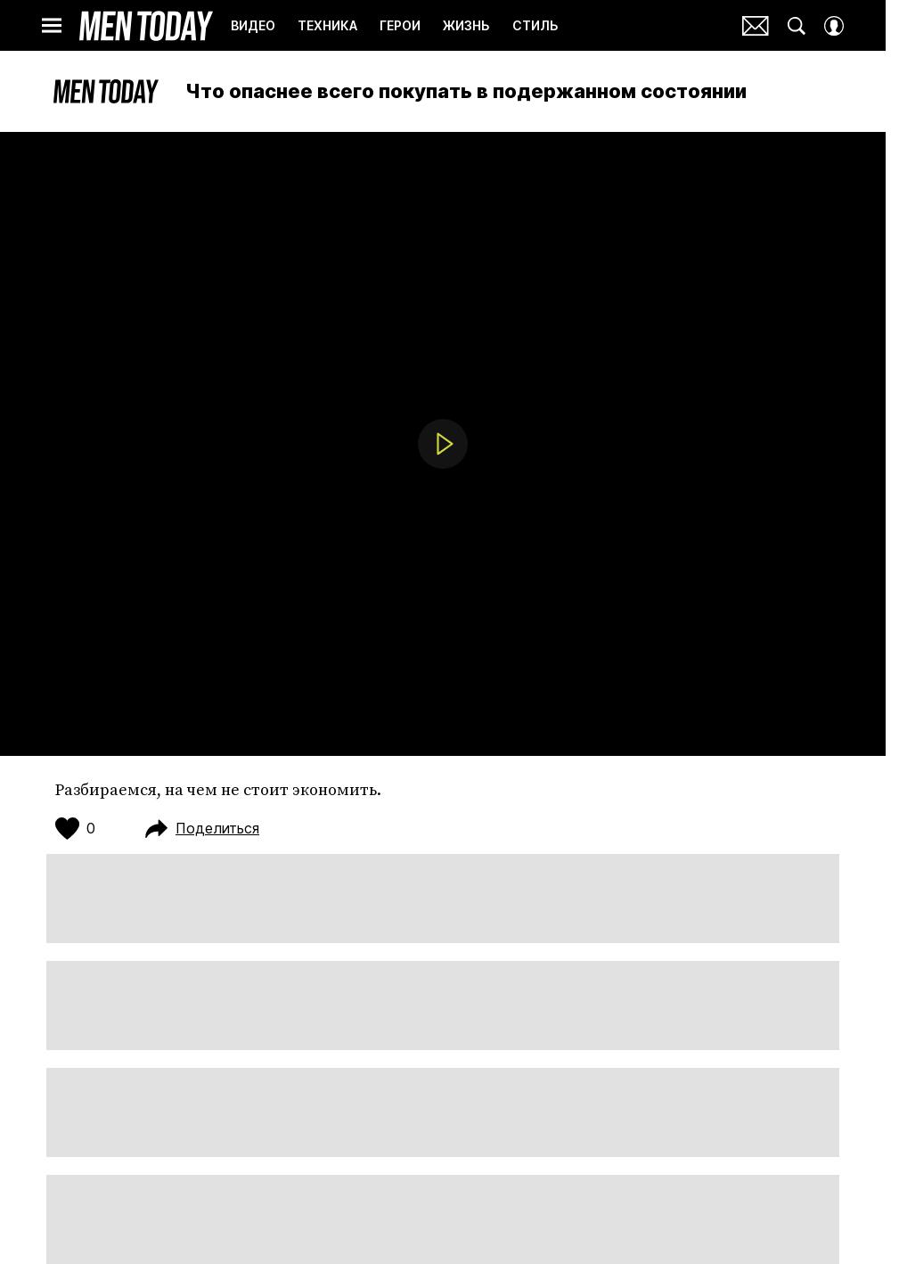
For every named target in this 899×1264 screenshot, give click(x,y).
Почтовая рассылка (755, 26)
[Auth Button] (834, 26)
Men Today (146, 26)
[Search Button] (796, 26)
